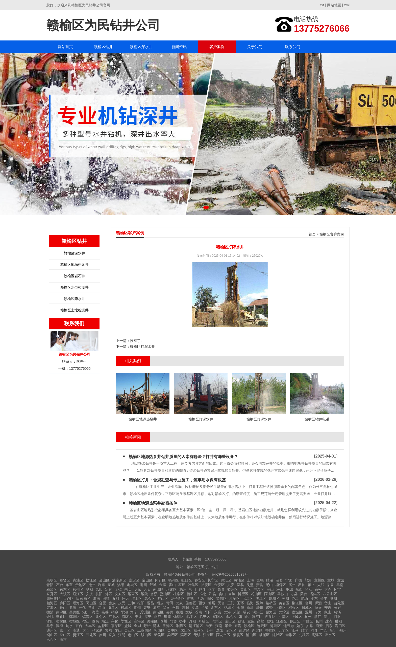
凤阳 (99, 589)
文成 (188, 612)
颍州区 (78, 589)
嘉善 (105, 612)
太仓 (85, 630)
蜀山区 (91, 603)
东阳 (185, 608)
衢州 (137, 608)
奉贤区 (65, 580)
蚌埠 (190, 598)
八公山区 (330, 594)
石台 (59, 585)
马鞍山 (282, 594)
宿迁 (85, 621)
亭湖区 (116, 626)
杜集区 (178, 594)
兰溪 (204, 608)
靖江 (105, 621)
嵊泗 (318, 603)
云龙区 (91, 635)
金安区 (219, 585)
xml (347, 5)
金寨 (162, 585)
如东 (300, 626)
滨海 (59, 626)
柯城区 (126, 608)
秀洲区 (145, 612)
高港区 (139, 621)
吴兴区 (74, 612)
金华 (240, 608)
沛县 (314, 630)
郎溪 (308, 580)
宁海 (318, 612)
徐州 (102, 635)
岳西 (299, 589)
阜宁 (50, 626)
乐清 (236, 612)
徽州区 (232, 589)
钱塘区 (178, 617)
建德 (167, 617)
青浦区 (78, 580)
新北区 (257, 630)
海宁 (133, 612)
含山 (222, 594)
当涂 (231, 594)
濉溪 (154, 594)
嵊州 (259, 608)
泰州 (163, 621)
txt (322, 5)
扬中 (182, 621)
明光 (137, 589)
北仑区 (100, 617)
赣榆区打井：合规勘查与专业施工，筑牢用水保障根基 (177, 480)
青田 (169, 603)
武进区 (244, 630)
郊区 (108, 594)
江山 (101, 608)
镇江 (241, 621)
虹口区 (186, 580)
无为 (200, 598)
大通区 (68, 598)
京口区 (230, 621)
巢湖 (333, 598)
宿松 (318, 589)
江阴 (121, 635)
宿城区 (74, 621)
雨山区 (269, 594)
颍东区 (65, 589)
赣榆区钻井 (103, 47)
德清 (50, 612)
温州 (308, 612)
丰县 (323, 630)
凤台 (303, 594)
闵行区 (160, 580)
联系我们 (292, 47)
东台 (78, 626)
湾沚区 (234, 598)
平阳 (208, 612)
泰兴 (95, 621)
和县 (212, 594)
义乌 (195, 608)
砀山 (269, 585)
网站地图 (334, 5)
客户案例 (217, 47)
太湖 (327, 589)
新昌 (250, 608)
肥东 (314, 598)
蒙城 (111, 585)
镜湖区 (274, 598)
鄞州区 (74, 617)
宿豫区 (61, 621)
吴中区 (172, 630)
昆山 (118, 630)
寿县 (294, 594)
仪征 (270, 621)
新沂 (333, 630)
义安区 (120, 594)
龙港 (227, 612)
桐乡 (114, 612)
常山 (91, 608)
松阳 (140, 603)
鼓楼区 (264, 635)
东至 (69, 585)
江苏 (295, 630)
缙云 (160, 603)
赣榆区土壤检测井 (74, 310)
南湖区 (158, 612)
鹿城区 (297, 612)
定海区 (51, 608)
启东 (328, 626)
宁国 (288, 580)
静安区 (199, 580)
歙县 (221, 589)
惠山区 (133, 635)
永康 (175, 608)
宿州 (291, 585)
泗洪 (327, 617)
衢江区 (113, 608)
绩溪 (269, 580)
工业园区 (144, 630)
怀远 (125, 598)
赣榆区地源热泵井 (74, 265)
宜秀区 (51, 594)
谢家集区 (53, 598)
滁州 (182, 589)
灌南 (218, 626)
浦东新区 (119, 580)
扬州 (319, 621)
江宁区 (208, 635)
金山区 (104, 580)
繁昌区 (221, 598)
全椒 (118, 589)
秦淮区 (290, 635)
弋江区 (247, 598)
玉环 (240, 603)
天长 (147, 589)
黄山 (270, 589)
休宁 (211, 589)
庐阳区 (65, 603)
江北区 (114, 617)
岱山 (327, 603)
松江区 (91, 580)
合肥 (102, 603)
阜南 (339, 585)
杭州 (308, 617)
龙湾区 (284, 612)
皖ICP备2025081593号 (230, 574)
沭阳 (50, 621)
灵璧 (250, 585)
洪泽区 (168, 626)
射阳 (338, 621)
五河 (115, 598)
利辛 (101, 585)
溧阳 (219, 630)
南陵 (210, 598)
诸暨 (269, 608)
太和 (320, 585)
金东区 (216, 608)
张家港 (97, 630)
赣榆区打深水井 (142, 346)
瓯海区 (271, 612)
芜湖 (285, 598)
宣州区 (319, 580)
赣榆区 (249, 626)
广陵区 (308, 621)
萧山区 (244, 617)
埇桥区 (280, 585)
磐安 (147, 608)
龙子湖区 (178, 598)
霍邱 (181, 585)
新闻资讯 (179, 47)
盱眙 (147, 626)
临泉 (330, 585)
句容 (173, 621)
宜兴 (112, 635)
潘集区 (315, 594)
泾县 (279, 580)
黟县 (202, 589)
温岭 (259, 603)
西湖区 (270, 617)
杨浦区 (173, 580)
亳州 (143, 585)
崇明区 (51, 580)
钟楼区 (270, 630)
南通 (76, 630)
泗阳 (336, 617)
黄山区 (245, 589)
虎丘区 (185, 630)
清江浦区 (196, 626)
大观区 (65, 594)
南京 (63, 639)
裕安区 (206, 585)
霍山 (172, 585)
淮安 (209, 626)
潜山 (279, 589)
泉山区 (65, 635)
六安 (230, 585)
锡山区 (146, 635)
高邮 (260, 621)
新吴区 (159, 635)
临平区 (191, 617)
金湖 (137, 626)
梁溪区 (172, 635)
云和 (131, 603)
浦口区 (251, 635)
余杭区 (231, 617)
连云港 (288, 626)
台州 (308, 603)
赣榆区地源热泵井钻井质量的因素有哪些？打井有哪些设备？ (183, 457)
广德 (298, 580)
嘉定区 (134, 580)
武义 (166, 608)
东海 (237, 626)
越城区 (307, 608)
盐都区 (103, 626)
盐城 (127, 626)
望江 (308, 589)
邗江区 (294, 621)
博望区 (243, 594)
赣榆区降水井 (74, 299)
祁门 (192, 589)
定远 (108, 589)
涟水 (156, 626)
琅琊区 (171, 589)
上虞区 (280, 608)
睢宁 (304, 630)
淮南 (96, 598)
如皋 (309, 626)
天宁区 (283, 630)
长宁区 (213, 580)
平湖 (124, 612)
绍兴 (318, 608)
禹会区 (149, 598)
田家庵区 (83, 598)
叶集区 (193, 585)
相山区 (191, 594)
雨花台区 (223, 635)
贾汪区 (78, 635)
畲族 (112, 603)
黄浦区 (239, 580)
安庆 (89, 594)
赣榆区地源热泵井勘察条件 (153, 503)
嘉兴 (169, 612)
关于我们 (254, 47)
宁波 (138, 617)
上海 (250, 580)
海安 (319, 626)
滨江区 (257, 617)
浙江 (317, 617)
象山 (327, 612)
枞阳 (99, 594)
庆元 (121, 603)
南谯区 (158, 589)
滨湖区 (185, 635)
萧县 (259, 585)
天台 (221, 603)
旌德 (260, 580)
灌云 (228, 626)
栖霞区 (238, 635)
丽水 (202, 603)
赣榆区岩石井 (74, 276)
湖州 (85, 612)
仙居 (211, 603)
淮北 (203, 594)
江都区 (281, 621)
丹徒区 (204, 621)
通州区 (51, 630)
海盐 (95, 612)
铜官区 (133, 594)
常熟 (108, 630)
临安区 (205, 617)
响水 (69, 626)
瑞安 (246, 612)
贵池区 (80, 585)
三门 (230, 603)
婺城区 (229, 608)
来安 (127, 589)
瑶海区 (78, 603)
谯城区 (132, 585)
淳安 (148, 617)
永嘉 (217, 612)
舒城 (153, 585)
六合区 (51, 639)
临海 (250, 603)
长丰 (323, 598)
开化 (82, 608)
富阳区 (218, 617)
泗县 (240, 585)
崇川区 (65, 630)
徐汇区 (226, 580)
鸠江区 (261, 598)
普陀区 (339, 603)
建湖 (328, 621)
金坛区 (231, 630)
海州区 (275, 626)
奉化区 (61, 617)
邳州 (342, 630)
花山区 (256, 594)
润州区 (217, 621)
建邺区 (277, 635)
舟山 (63, 608)
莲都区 (190, 603)
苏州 (210, 630)
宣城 (330, 580)
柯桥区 (293, 608)
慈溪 (337, 612)
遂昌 (150, 603)
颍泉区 (51, 589)
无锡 (197, 635)
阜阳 (89, 589)
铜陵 (144, 594)
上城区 (296, 617)
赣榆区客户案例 (331, 234)
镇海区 (87, 617)
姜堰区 (126, 621)
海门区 (340, 626)
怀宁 (337, 589)
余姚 (50, 617)
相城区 (159, 630)
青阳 (50, 585)
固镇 (106, 598)
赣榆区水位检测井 (74, 287)
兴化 (114, 621)
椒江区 (297, 603)
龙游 (72, 608)
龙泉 (179, 603)
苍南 (198, 612)
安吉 (327, 608)
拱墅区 (283, 617)
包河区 (51, 603)
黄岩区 (284, 603)
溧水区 (330, 635)
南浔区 (61, 612)
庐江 (295, 598)
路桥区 (271, 603)
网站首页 (65, 47)
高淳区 (317, 635)
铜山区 (51, 635)
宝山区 (147, 580)
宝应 (251, 621)
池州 (91, 585)
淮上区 (136, 598)
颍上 (311, 585)
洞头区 (258, 612)
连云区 (262, 626)
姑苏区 (198, 630)
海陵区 (152, 621)
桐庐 (157, 617)
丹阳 (192, 621)
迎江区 (78, 594)
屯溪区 (259, 589)
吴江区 (129, 630)
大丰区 (90, 626)
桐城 (289, 589)
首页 (312, 234)
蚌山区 (163, 598)
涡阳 (120, 585)
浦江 (156, 608)
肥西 (304, 598)
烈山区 (165, 594)
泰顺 (179, 612)
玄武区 (304, 635)
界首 (301, 585)
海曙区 (127, 617)
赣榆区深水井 (141, 47)
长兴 (337, 608)
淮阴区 (181, 626)
